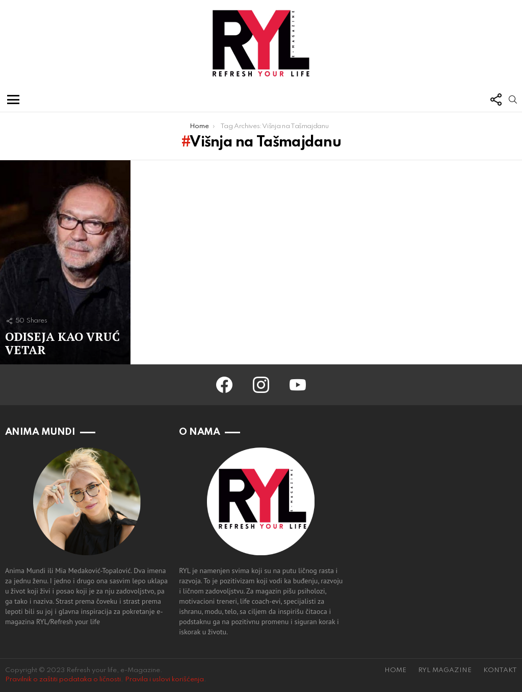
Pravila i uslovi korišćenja (164, 679)
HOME (395, 670)
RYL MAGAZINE (445, 670)
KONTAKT (500, 670)
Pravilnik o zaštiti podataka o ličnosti (63, 679)
